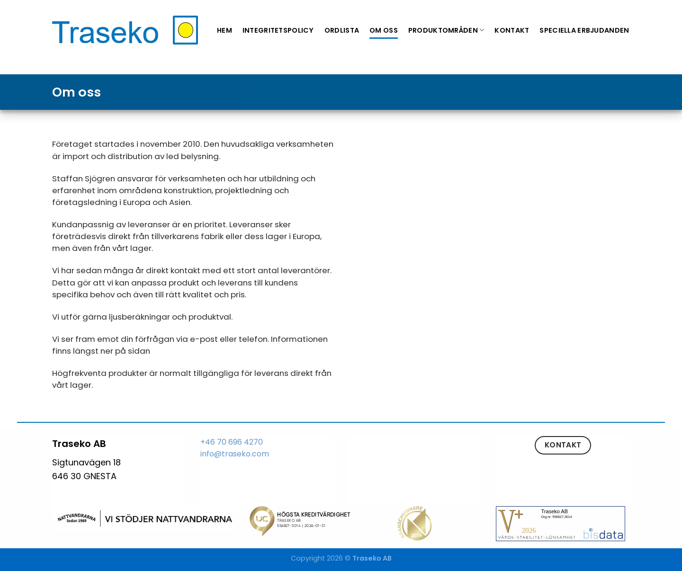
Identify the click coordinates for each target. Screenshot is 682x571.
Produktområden (446, 30)
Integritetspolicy (278, 30)
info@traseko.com (234, 453)
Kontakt (511, 30)
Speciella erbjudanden (584, 30)
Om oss (383, 30)
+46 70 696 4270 (231, 442)
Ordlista (341, 30)
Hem (224, 30)
